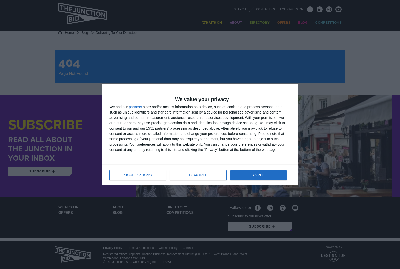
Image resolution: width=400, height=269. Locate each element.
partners (135, 107)
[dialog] (200, 134)
